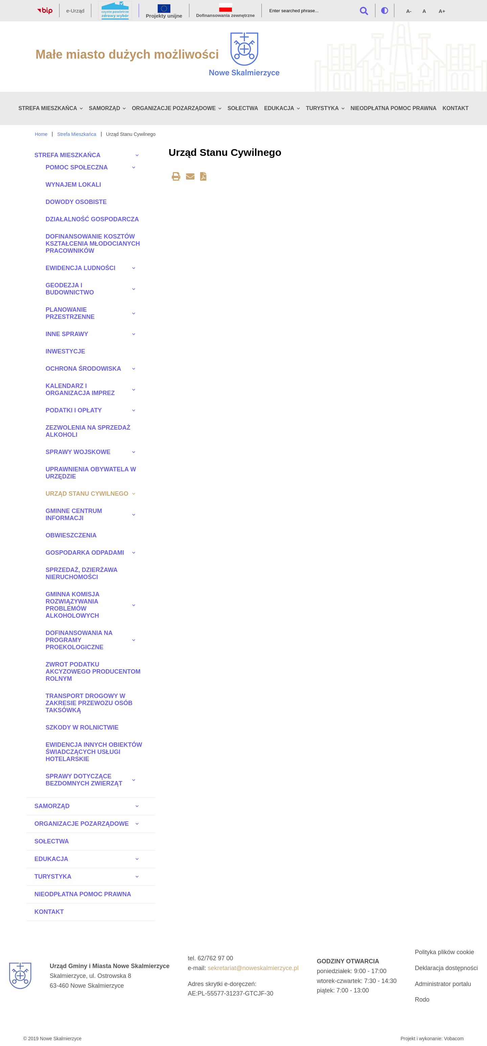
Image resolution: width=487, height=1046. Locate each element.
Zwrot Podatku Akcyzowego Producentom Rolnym (93, 671)
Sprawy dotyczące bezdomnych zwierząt (84, 780)
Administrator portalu (443, 984)
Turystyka (322, 108)
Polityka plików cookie (444, 952)
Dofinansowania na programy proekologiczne (79, 640)
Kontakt (455, 108)
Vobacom (454, 1038)
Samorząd (104, 108)
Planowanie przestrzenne (70, 313)
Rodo (422, 999)
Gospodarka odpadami (85, 552)
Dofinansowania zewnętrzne (225, 15)
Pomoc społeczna (77, 167)
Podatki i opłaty (74, 410)
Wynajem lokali (73, 184)
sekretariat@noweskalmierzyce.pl (253, 968)
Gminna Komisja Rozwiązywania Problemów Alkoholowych (72, 605)
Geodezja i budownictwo (70, 289)
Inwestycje (65, 351)
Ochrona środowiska (83, 368)
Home (41, 134)
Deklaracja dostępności (446, 968)
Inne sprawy (67, 334)
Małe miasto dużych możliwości (127, 54)
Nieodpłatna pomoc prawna (394, 108)
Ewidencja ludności (80, 268)
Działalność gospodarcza (92, 219)
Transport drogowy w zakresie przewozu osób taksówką (89, 703)
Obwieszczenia (71, 535)
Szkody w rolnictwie (82, 727)
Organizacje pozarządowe (174, 108)
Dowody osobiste (76, 202)
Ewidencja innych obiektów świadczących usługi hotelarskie (94, 751)
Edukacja (279, 108)
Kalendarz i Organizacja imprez (80, 389)
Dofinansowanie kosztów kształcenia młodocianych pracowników (93, 243)
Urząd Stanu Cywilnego (87, 493)
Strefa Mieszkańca (47, 108)
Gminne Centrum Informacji (74, 514)
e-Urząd (75, 11)
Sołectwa (243, 108)
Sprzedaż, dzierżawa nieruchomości (81, 573)
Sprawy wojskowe (78, 452)
